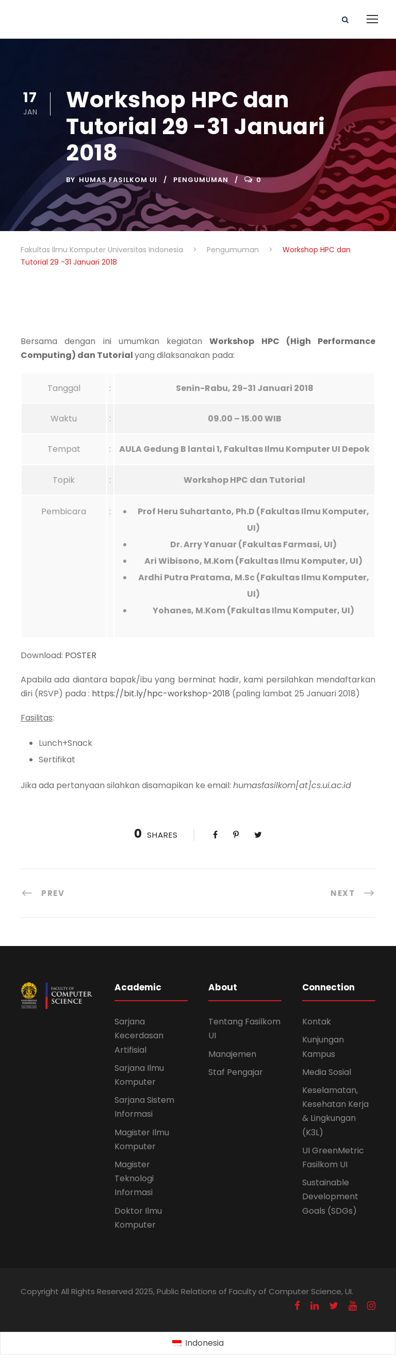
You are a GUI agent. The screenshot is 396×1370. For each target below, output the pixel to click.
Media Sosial (326, 1072)
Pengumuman (200, 180)
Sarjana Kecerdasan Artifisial (138, 1035)
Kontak (316, 1022)
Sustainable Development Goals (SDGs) (330, 1196)
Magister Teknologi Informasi (134, 1178)
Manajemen (232, 1054)
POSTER (80, 655)
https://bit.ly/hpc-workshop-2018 (161, 693)
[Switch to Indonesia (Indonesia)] (197, 1343)
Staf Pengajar (235, 1072)
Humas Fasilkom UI (118, 180)
